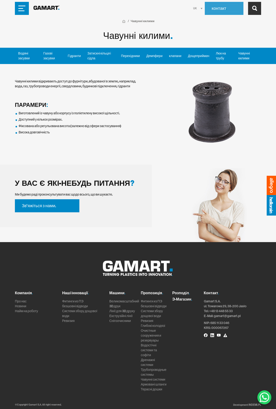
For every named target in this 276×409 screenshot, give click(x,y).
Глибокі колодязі (153, 326)
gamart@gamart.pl (227, 316)
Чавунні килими (244, 55)
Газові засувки (49, 55)
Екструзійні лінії (121, 316)
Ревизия (68, 321)
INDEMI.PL (255, 404)
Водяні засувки (24, 55)
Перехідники (130, 56)
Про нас (21, 301)
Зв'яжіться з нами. (39, 205)
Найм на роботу (26, 311)
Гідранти (74, 56)
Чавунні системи (153, 380)
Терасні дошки (151, 389)
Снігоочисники (120, 321)
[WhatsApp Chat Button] (264, 397)
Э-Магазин (182, 299)
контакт (219, 8)
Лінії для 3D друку (122, 311)
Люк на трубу (221, 55)
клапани (175, 56)
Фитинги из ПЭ (73, 301)
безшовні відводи (75, 306)
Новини (20, 306)
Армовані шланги (153, 384)
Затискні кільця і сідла (99, 55)
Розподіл (181, 293)
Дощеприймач (198, 56)
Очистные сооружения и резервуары (151, 335)
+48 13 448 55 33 (221, 311)
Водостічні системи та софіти (149, 350)
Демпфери (154, 56)
